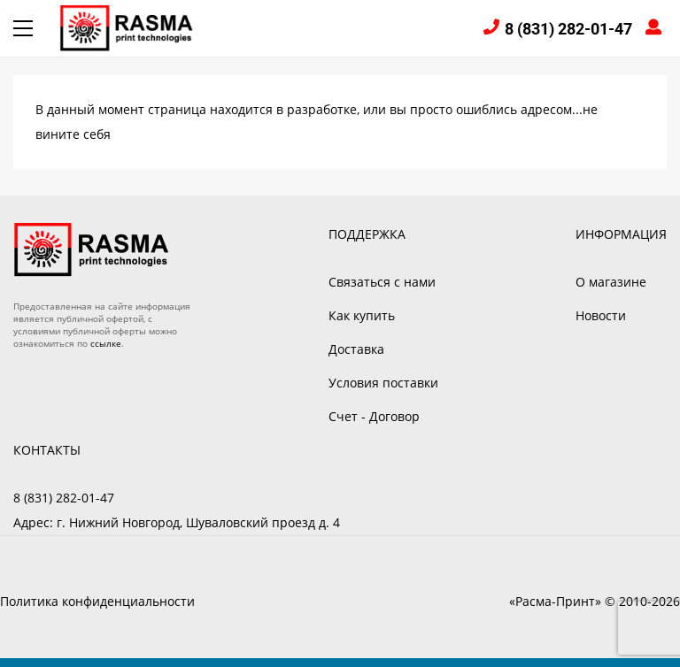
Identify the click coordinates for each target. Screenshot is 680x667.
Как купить (361, 315)
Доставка (356, 349)
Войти (656, 28)
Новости (601, 315)
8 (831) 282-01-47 (568, 28)
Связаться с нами (382, 281)
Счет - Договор (374, 416)
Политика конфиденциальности (97, 601)
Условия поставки (383, 382)
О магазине (611, 281)
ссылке (105, 343)
